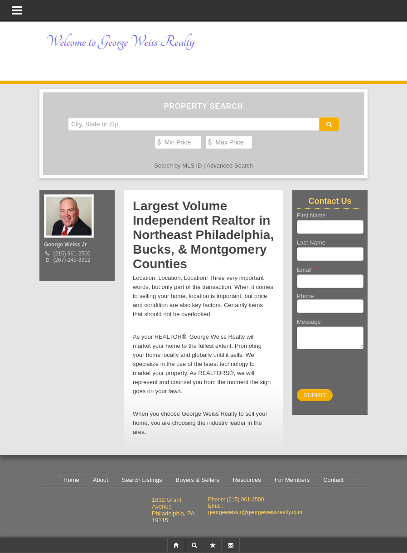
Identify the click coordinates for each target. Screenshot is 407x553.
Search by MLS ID (178, 165)
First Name (311, 215)
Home (71, 479)
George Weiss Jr (65, 244)
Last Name (311, 242)
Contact (333, 479)
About (100, 479)
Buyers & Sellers (197, 479)
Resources (247, 479)
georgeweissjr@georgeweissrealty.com (255, 512)
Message (309, 321)
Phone (305, 296)
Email (306, 269)
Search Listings (142, 479)
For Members (292, 479)
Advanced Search (229, 165)
